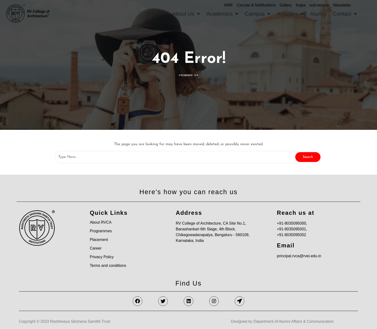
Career (95, 248)
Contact (345, 14)
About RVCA (100, 222)
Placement (99, 240)
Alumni (318, 14)
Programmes (101, 231)
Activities (290, 14)
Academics (222, 14)
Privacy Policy (102, 257)
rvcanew (186, 75)
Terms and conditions (108, 265)
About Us (186, 14)
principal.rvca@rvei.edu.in (299, 256)
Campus (257, 14)
